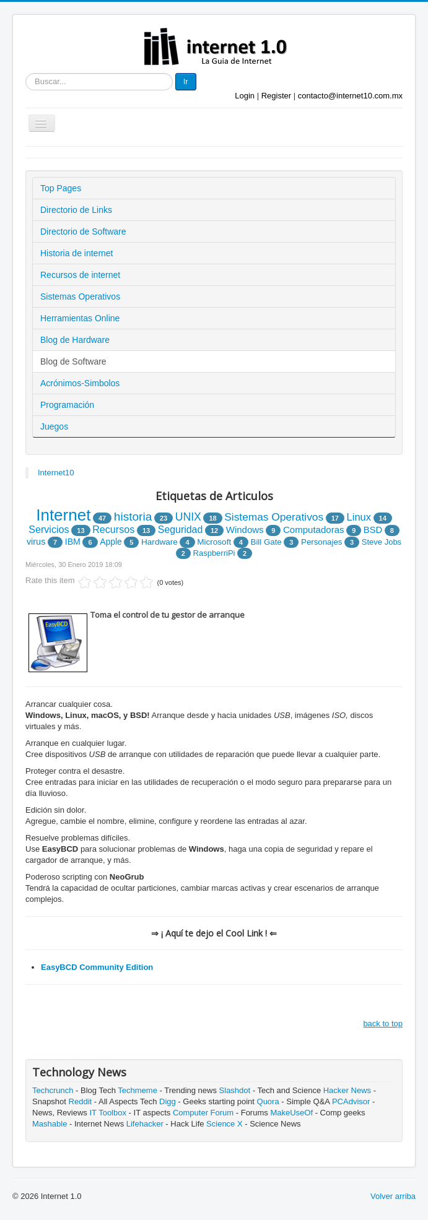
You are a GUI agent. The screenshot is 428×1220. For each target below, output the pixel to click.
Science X (224, 1123)
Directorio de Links (76, 210)
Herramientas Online (80, 318)
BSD (373, 530)
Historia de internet (76, 253)
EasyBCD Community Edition (97, 967)
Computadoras (313, 529)
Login (245, 95)
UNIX (188, 517)
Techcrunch (52, 1090)
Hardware (159, 542)
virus (36, 542)
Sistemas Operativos (80, 296)
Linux (359, 516)
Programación (67, 405)
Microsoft (214, 542)
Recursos (113, 529)
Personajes (321, 542)
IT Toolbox (107, 1112)
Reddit (80, 1101)
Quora (268, 1101)
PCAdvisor (351, 1101)
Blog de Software (73, 361)
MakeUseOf (291, 1112)
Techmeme (137, 1090)
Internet (63, 515)
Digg (167, 1101)
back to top (383, 1023)
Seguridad (180, 529)
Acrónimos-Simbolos (80, 383)
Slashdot (235, 1090)
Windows (245, 529)
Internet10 (56, 472)
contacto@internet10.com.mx (350, 95)
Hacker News (347, 1090)
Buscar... (25, 73)
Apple (110, 542)
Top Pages (60, 188)
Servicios (48, 529)
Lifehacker (145, 1123)
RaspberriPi (214, 553)
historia (133, 516)
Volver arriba (393, 1196)
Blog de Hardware (75, 340)
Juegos (54, 426)
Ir (185, 81)
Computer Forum (203, 1112)
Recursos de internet (80, 275)
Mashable (49, 1123)
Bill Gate (266, 542)
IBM (73, 542)
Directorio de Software (83, 231)
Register (276, 95)
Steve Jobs (381, 542)
